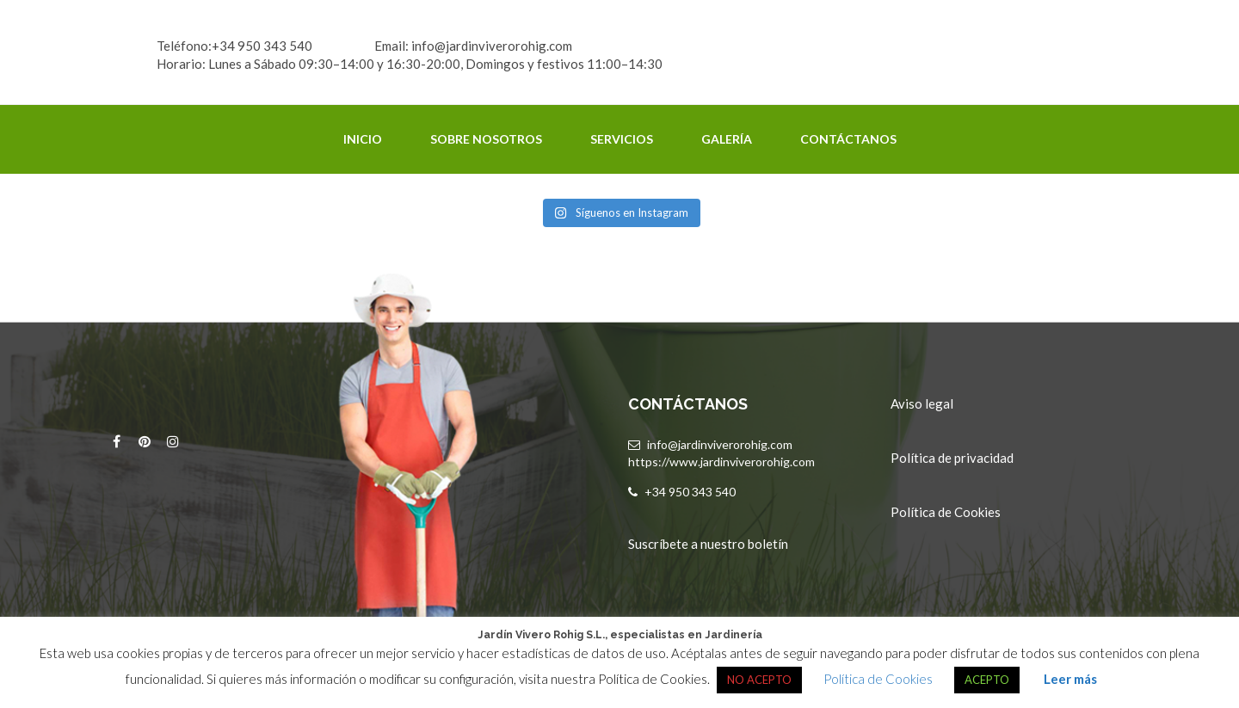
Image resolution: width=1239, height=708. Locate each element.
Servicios (621, 139)
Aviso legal (922, 403)
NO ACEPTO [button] (759, 679)
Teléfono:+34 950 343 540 (234, 45)
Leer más (1070, 678)
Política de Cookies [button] (878, 678)
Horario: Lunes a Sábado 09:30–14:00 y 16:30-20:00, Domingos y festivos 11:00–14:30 (410, 63)
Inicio (362, 139)
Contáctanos (848, 139)
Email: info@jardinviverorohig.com (473, 45)
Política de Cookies (946, 512)
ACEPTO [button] (987, 679)
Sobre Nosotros (486, 139)
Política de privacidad (952, 457)
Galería (726, 139)
